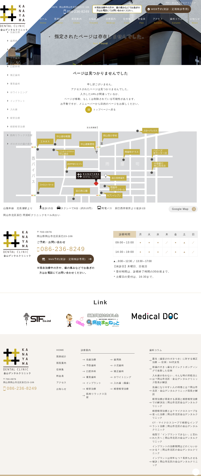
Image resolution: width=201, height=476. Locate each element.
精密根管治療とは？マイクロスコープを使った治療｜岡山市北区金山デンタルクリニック (175, 409)
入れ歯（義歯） (122, 383)
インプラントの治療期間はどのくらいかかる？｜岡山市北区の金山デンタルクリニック (175, 443)
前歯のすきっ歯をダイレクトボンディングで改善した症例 (175, 368)
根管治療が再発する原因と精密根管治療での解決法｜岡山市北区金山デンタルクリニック (175, 397)
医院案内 (80, 20)
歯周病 (117, 359)
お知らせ (195, 20)
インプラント (93, 383)
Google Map (180, 209)
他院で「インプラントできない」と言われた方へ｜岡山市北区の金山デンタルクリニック (175, 432)
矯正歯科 (118, 371)
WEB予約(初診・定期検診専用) (168, 9)
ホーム (47, 20)
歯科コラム (177, 20)
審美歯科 (91, 377)
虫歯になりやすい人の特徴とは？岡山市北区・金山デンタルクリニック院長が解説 (175, 388)
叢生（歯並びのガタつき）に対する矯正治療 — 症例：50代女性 (175, 360)
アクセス (159, 20)
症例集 (129, 20)
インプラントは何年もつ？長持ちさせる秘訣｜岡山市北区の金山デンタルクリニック (175, 453)
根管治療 (91, 388)
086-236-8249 (76, 11)
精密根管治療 (121, 388)
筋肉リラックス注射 (96, 395)
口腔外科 (91, 371)
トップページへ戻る (104, 109)
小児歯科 (118, 365)
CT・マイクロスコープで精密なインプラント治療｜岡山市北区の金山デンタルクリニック (175, 420)
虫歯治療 (91, 359)
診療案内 (113, 20)
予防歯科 (91, 365)
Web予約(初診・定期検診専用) (63, 259)
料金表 (143, 20)
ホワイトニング (122, 377)
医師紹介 (63, 20)
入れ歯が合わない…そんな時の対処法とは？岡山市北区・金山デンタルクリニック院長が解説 (175, 378)
